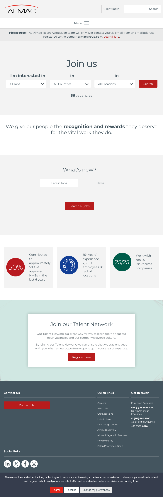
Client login (111, 9)
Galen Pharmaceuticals (110, 446)
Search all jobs (79, 206)
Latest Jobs (59, 183)
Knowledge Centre (107, 424)
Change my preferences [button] (96, 489)
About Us (102, 408)
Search (148, 84)
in (72, 75)
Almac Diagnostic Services (112, 435)
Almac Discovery (106, 429)
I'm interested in (27, 75)
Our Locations (105, 413)
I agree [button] (56, 489)
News (100, 183)
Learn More (111, 36)
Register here (81, 357)
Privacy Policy (105, 440)
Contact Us (26, 405)
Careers (101, 403)
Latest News (104, 419)
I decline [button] (71, 489)
